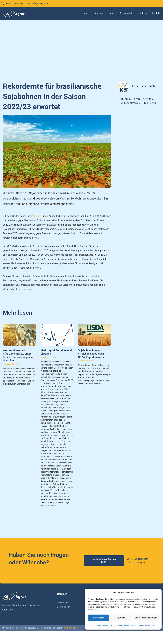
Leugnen (121, 617)
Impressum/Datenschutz (102, 625)
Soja (154, 103)
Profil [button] (143, 13)
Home (86, 13)
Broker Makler (126, 13)
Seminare (99, 13)
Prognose (36, 216)
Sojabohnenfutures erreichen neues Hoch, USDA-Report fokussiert (92, 354)
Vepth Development (71, 628)
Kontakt (156, 13)
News (111, 13)
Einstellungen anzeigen (145, 617)
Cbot (149, 103)
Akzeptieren (98, 617)
